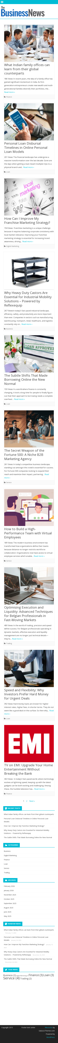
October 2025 (9, 899)
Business (9, 329)
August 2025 (8, 908)
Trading (9, 643)
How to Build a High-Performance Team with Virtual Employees (28, 533)
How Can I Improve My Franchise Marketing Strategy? (27, 220)
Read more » (9, 92)
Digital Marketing (12, 246)
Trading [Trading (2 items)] (26, 978)
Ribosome (49, 1027)
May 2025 (7, 916)
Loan (8, 172)
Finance (9, 97)
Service (9, 482)
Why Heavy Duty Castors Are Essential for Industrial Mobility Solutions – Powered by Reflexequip (28, 298)
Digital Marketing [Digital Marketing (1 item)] (22, 975)
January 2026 (9, 890)
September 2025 (10, 903)
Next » (32, 801)
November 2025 (10, 895)
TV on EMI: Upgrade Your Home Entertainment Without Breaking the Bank (28, 769)
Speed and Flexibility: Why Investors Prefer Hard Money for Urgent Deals (26, 694)
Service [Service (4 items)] (11, 978)
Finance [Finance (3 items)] (36, 975)
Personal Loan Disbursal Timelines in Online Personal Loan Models (25, 147)
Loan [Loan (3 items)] (48, 975)
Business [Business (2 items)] (9, 975)
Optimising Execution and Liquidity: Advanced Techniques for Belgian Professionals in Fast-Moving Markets (28, 613)
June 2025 (7, 912)
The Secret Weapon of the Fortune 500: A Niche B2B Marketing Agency (24, 454)
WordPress (50, 1037)
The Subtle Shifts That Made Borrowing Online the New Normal (26, 379)
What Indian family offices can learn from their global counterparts (27, 69)
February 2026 (9, 886)
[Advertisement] (20, 1000)
